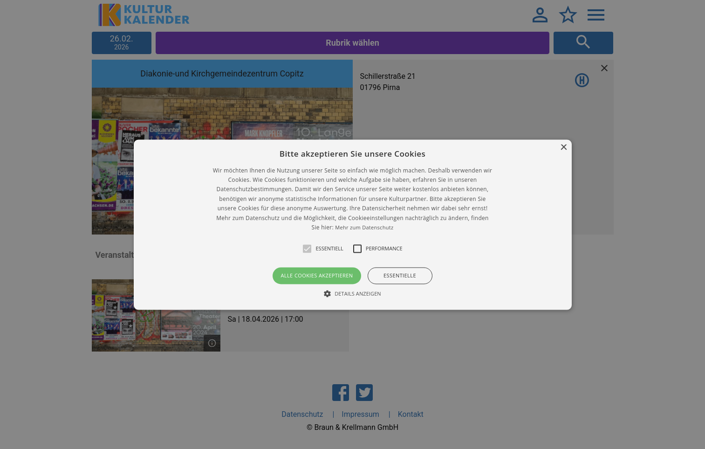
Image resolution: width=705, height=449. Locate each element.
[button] (353, 224)
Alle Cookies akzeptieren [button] (317, 275)
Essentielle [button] (399, 275)
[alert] (352, 224)
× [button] (563, 147)
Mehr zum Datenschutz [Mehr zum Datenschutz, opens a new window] (364, 227)
